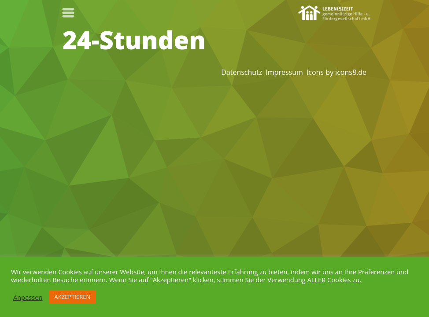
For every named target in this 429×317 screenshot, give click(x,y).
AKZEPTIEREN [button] (73, 297)
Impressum (284, 72)
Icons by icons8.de (336, 72)
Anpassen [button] (28, 297)
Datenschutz (241, 72)
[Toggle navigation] (68, 13)
